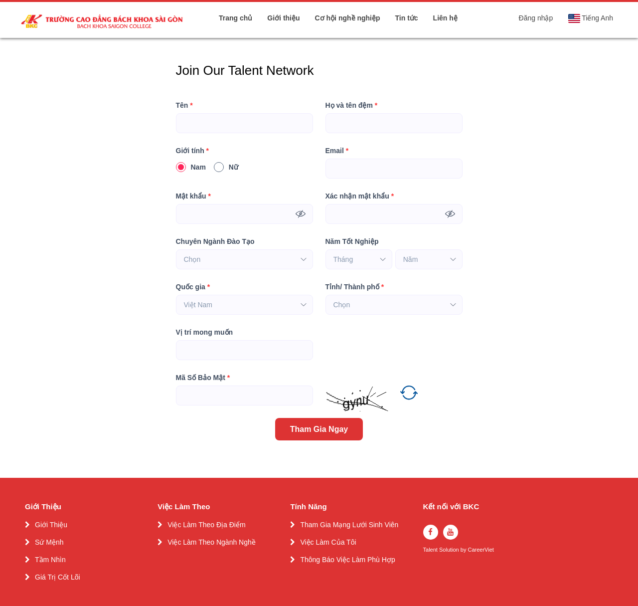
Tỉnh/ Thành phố (354, 287)
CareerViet (480, 550)
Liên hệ (445, 18)
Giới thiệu (283, 18)
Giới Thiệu (51, 525)
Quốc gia (193, 287)
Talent (431, 550)
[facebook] (430, 532)
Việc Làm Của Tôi (328, 542)
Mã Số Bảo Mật (203, 378)
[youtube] (450, 532)
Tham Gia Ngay (319, 429)
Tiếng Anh (590, 18)
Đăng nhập (536, 18)
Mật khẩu (193, 196)
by (464, 550)
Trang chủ (235, 18)
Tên (184, 105)
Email (337, 151)
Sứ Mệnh (49, 542)
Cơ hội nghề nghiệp (347, 18)
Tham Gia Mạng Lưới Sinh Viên (349, 525)
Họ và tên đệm (351, 105)
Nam (191, 167)
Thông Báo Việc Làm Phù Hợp (347, 560)
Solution (450, 550)
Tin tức (406, 18)
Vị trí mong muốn (204, 332)
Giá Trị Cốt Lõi (57, 577)
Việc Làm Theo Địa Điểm (206, 525)
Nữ (226, 167)
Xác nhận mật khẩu (359, 196)
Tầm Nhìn (50, 560)
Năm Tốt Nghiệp (352, 241)
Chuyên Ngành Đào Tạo (215, 241)
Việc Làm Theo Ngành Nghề (211, 542)
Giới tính (192, 151)
